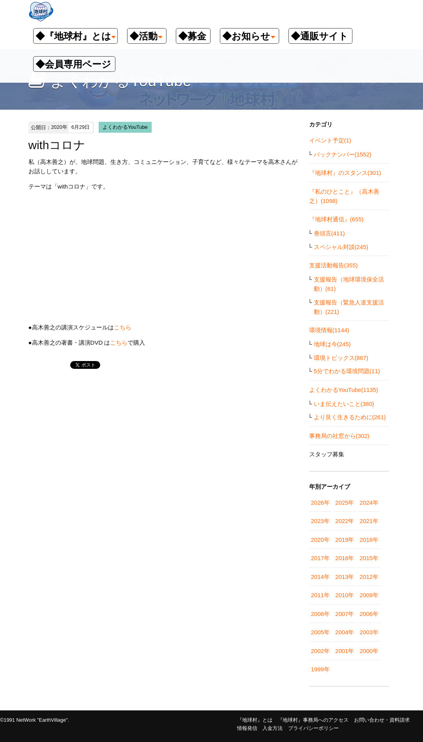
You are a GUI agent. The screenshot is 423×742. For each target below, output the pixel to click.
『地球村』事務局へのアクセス (313, 720)
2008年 (320, 613)
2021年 (369, 521)
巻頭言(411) (329, 233)
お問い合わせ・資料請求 (382, 720)
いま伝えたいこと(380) (344, 403)
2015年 (369, 558)
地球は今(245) (332, 344)
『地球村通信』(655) (336, 219)
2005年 (320, 632)
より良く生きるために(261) (350, 417)
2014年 (320, 576)
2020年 (320, 539)
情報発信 (247, 728)
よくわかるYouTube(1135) (343, 389)
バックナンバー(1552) (343, 154)
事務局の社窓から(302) (339, 435)
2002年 (320, 651)
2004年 (344, 632)
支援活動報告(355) (333, 265)
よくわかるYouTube (125, 127)
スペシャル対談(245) (341, 247)
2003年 (369, 632)
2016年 (344, 558)
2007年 (344, 613)
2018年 (369, 539)
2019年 (344, 539)
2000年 (369, 651)
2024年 (369, 502)
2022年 (344, 521)
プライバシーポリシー (313, 728)
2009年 (369, 595)
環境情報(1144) (329, 330)
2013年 (344, 576)
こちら (122, 327)
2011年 (320, 595)
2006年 (369, 613)
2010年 (344, 595)
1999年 (320, 669)
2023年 (320, 521)
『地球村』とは (255, 720)
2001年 (344, 651)
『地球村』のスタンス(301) (345, 172)
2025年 (344, 502)
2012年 (369, 576)
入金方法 (272, 728)
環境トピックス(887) (341, 357)
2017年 (320, 558)
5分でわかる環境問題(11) (347, 371)
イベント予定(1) (330, 140)
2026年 (320, 502)
